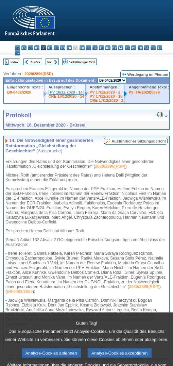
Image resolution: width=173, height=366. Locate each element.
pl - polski (127, 47)
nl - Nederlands (120, 47)
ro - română (140, 47)
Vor (49, 62)
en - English (62, 47)
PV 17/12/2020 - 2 (105, 92)
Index (14, 62)
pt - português (133, 47)
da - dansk (36, 47)
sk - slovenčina (146, 47)
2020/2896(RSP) (38, 74)
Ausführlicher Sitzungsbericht (138, 141)
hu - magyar (107, 47)
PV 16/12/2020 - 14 (66, 92)
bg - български (17, 47)
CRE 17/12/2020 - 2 (106, 100)
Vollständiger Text (82, 62)
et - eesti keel (49, 47)
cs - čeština (30, 47)
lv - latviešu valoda (95, 47)
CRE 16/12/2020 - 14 (66, 96)
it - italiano (88, 47)
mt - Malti (114, 47)
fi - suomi (159, 47)
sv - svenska (17, 52)
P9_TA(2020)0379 (144, 92)
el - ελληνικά (56, 47)
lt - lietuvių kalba (101, 47)
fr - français (69, 47)
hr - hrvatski (82, 47)
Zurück (35, 62)
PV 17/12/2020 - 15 (106, 96)
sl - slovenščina (153, 47)
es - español (24, 47)
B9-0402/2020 (19, 92)
